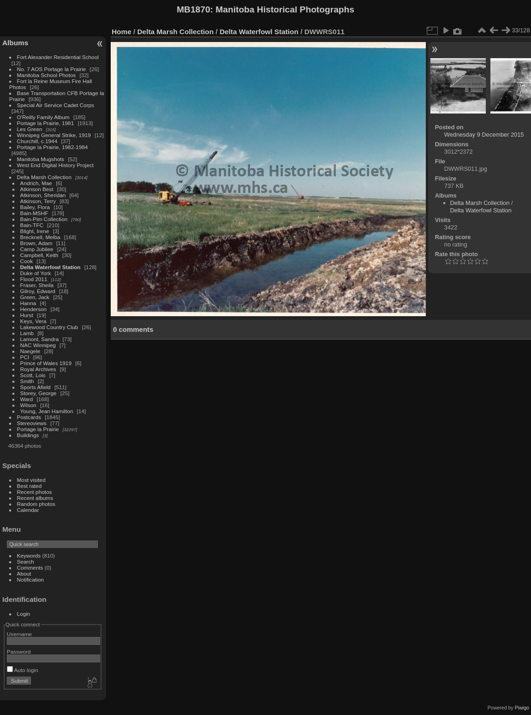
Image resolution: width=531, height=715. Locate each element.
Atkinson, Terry (38, 201)
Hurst (26, 315)
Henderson (33, 309)
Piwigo (522, 707)
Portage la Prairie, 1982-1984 (52, 147)
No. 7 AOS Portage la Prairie (51, 69)
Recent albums (35, 498)
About (24, 574)
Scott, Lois (33, 375)
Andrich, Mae (36, 183)
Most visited (31, 480)
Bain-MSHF (34, 213)
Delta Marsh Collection (44, 177)
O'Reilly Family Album (43, 117)
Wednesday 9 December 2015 (484, 134)
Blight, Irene (34, 231)
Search (25, 562)
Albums (15, 43)
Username (19, 634)
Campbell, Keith (39, 255)
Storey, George (38, 393)
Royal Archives (38, 369)
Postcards (29, 417)
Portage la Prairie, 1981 (45, 123)
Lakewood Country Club (49, 327)
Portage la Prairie (38, 429)
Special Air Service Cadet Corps (55, 105)
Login (23, 614)
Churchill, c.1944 (37, 141)
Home (121, 32)
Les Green (29, 129)
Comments (30, 568)
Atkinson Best (37, 189)
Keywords (29, 556)
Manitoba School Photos (46, 75)
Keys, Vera (33, 321)
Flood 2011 (34, 279)
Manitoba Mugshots (41, 159)
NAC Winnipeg (38, 345)
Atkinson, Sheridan (43, 195)
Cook (26, 261)
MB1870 (193, 9)
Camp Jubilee (37, 249)
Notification (30, 580)
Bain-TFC (31, 225)
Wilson (28, 405)
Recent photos (34, 492)
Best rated (29, 486)
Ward (26, 399)
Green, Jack (34, 297)
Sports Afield (35, 387)
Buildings (28, 435)
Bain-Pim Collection (44, 219)
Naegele (30, 351)
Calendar (28, 510)
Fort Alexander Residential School (58, 57)
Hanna (28, 303)
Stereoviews (32, 423)
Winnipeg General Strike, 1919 (54, 135)
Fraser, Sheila (37, 285)
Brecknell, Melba (40, 237)
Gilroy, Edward (37, 291)
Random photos (36, 504)
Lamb (27, 333)
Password (19, 652)
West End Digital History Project (55, 165)
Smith (27, 381)
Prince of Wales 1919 (46, 363)
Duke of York (35, 273)
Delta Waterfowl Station (50, 267)
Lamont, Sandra (39, 339)
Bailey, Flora (35, 207)
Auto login (22, 670)
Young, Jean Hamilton (46, 411)
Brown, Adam (36, 243)
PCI (25, 357)
